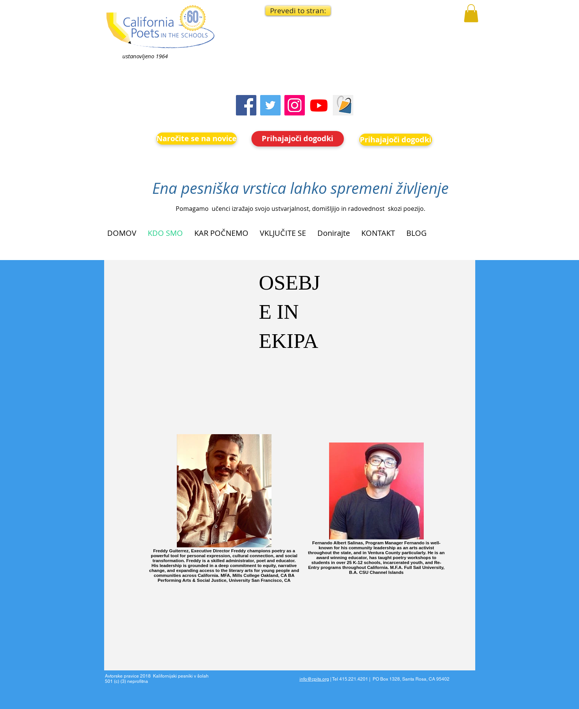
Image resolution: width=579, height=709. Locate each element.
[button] (298, 11)
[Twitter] (270, 105)
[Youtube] (319, 105)
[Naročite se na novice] (196, 138)
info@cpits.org (314, 679)
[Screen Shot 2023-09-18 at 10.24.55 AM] (343, 105)
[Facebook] (246, 105)
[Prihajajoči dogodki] (297, 138)
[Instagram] (294, 105)
